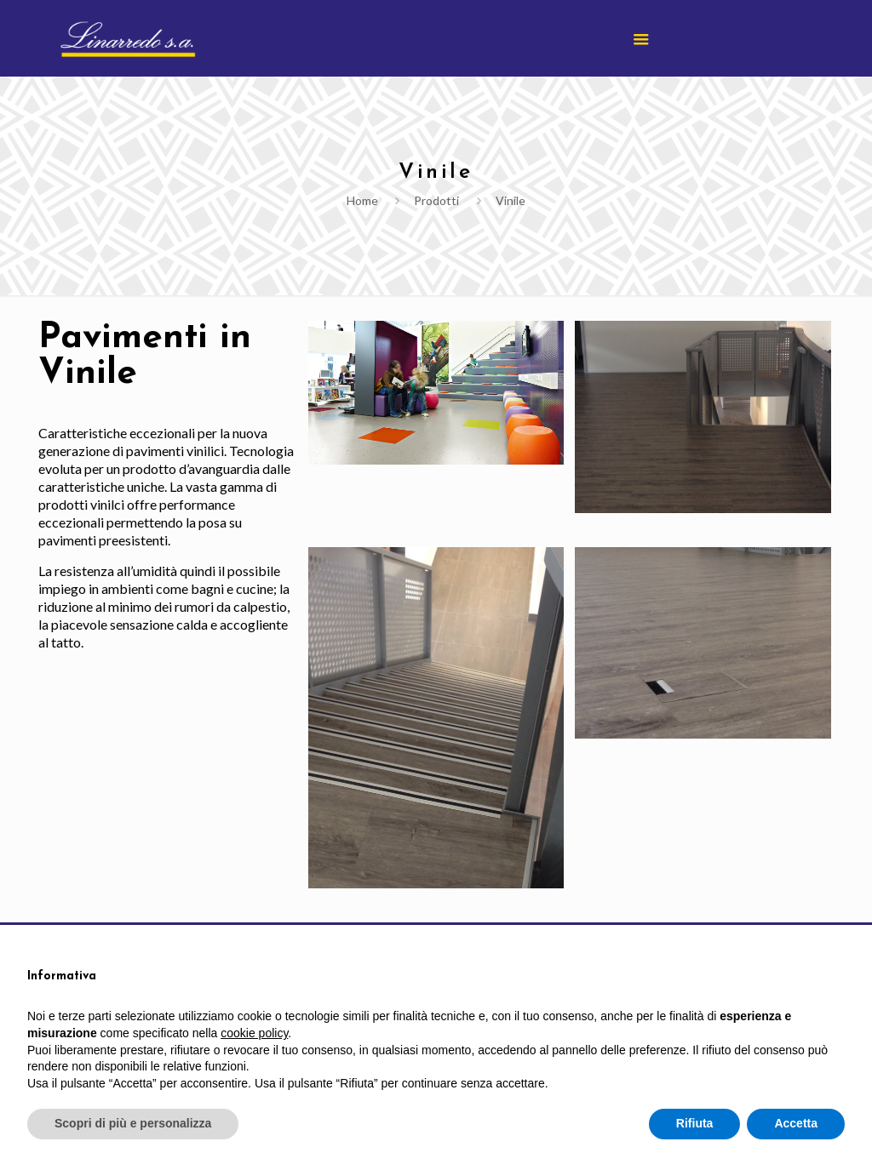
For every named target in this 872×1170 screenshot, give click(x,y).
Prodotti (436, 200)
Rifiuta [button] (695, 1123)
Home (362, 200)
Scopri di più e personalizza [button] (132, 1123)
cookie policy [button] (254, 1033)
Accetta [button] (796, 1123)
